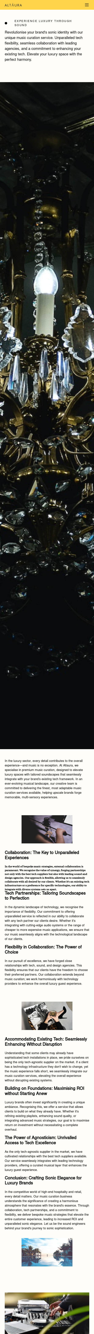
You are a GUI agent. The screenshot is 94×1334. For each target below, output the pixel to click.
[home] (25, 5)
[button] (86, 4)
